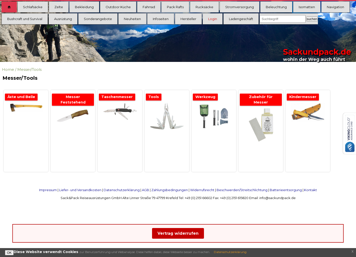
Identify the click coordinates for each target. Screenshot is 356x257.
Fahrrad (149, 7)
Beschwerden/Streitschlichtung (242, 190)
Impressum (48, 190)
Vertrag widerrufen (178, 233)
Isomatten (307, 7)
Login (212, 19)
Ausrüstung (63, 19)
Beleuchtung (276, 7)
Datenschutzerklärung (122, 190)
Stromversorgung (239, 7)
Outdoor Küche (118, 7)
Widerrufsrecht (202, 190)
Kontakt (310, 190)
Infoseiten (161, 19)
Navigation (335, 7)
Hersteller (188, 19)
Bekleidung (84, 7)
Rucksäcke (204, 7)
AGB (145, 190)
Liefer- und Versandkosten (80, 190)
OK (9, 253)
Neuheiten (132, 19)
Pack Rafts (175, 7)
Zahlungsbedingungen (169, 190)
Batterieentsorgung (286, 190)
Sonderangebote (98, 19)
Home (8, 69)
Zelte (58, 7)
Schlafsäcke (33, 7)
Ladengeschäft (241, 19)
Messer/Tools (29, 69)
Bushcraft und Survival (24, 19)
